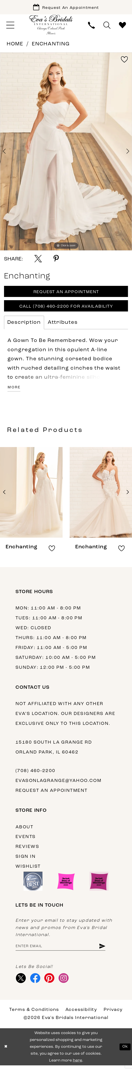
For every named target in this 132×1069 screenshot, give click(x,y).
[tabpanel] (66, 152)
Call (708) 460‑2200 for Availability (66, 308)
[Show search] (107, 26)
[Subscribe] (106, 949)
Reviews (27, 849)
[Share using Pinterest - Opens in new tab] (56, 259)
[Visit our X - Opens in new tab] (21, 981)
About (24, 829)
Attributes (63, 324)
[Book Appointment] (66, 7)
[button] (10, 26)
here (77, 1064)
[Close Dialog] (6, 1050)
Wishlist (28, 869)
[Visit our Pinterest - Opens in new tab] (51, 981)
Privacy (113, 1013)
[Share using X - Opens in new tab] (38, 259)
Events (25, 839)
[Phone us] (91, 26)
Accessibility (81, 1013)
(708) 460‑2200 (35, 773)
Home (15, 45)
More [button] (14, 390)
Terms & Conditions (34, 1013)
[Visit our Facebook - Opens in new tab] (36, 981)
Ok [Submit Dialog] (125, 1050)
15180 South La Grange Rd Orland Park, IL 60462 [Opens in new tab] (53, 750)
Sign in (25, 859)
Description (24, 324)
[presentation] (31, 495)
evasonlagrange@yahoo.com (58, 783)
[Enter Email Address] (62, 949)
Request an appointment (51, 793)
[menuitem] (10, 26)
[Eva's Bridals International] (51, 25)
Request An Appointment (66, 293)
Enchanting (51, 45)
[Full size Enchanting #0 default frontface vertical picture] (66, 152)
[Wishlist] (122, 26)
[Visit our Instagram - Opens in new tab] (65, 981)
